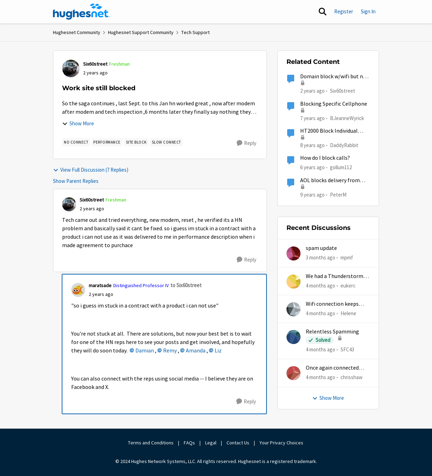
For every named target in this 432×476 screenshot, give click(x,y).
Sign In (368, 11)
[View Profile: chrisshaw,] (293, 373)
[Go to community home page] (81, 12)
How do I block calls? (325, 157)
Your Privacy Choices (281, 442)
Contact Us (238, 442)
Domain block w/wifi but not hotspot (334, 76)
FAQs (189, 442)
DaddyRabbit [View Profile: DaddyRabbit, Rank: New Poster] (344, 145)
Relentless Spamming (332, 331)
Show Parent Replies (76, 181)
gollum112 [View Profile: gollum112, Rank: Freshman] (341, 167)
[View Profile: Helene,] (293, 309)
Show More (78, 123)
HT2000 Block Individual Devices (329, 131)
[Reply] (246, 143)
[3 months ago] (320, 258)
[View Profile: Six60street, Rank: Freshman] (71, 68)
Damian (144, 350)
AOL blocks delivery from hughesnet (330, 180)
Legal (210, 442)
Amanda (195, 350)
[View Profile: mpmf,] (293, 253)
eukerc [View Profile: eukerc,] (348, 285)
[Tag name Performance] (107, 142)
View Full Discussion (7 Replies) (90, 169)
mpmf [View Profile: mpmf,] (346, 257)
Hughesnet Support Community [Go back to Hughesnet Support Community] (141, 32)
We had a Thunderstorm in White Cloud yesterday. (337, 276)
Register (343, 11)
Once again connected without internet (332, 368)
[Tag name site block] (136, 142)
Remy (170, 350)
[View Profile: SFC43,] (293, 337)
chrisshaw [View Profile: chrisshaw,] (351, 377)
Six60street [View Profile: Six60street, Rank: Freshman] (95, 64)
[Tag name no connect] (76, 142)
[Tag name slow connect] (166, 142)
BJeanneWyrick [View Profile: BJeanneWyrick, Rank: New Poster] (347, 117)
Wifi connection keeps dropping (332, 304)
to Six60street (186, 285)
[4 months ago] (320, 286)
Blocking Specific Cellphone (333, 103)
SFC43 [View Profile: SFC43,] (347, 349)
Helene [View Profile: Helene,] (348, 313)
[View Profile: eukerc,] (293, 282)
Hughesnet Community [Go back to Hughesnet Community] (76, 32)
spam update (321, 248)
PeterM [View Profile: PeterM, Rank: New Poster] (338, 194)
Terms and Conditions (151, 442)
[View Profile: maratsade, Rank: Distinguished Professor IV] (78, 290)
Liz (218, 350)
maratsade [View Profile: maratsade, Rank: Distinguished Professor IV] (100, 285)
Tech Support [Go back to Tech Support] (195, 32)
